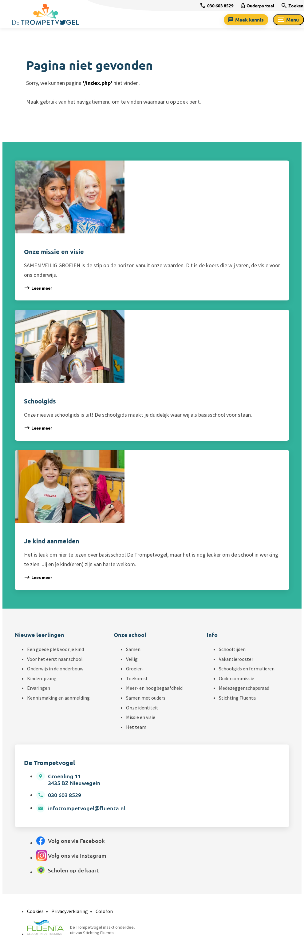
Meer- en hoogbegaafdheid (154, 688)
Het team (136, 727)
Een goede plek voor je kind (55, 649)
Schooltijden (232, 649)
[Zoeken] (292, 5)
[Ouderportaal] (257, 5)
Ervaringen (38, 688)
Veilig (132, 659)
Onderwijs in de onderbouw (55, 668)
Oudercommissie (236, 678)
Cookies (35, 911)
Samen (133, 649)
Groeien (134, 668)
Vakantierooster (236, 659)
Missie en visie (140, 717)
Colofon (104, 911)
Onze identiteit (142, 708)
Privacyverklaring (69, 911)
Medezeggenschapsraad (244, 688)
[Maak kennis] (246, 19)
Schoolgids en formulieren (246, 668)
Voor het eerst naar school (55, 659)
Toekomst (137, 678)
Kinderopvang (42, 678)
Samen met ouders (145, 698)
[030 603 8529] (217, 5)
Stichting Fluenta (237, 698)
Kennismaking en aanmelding (58, 698)
